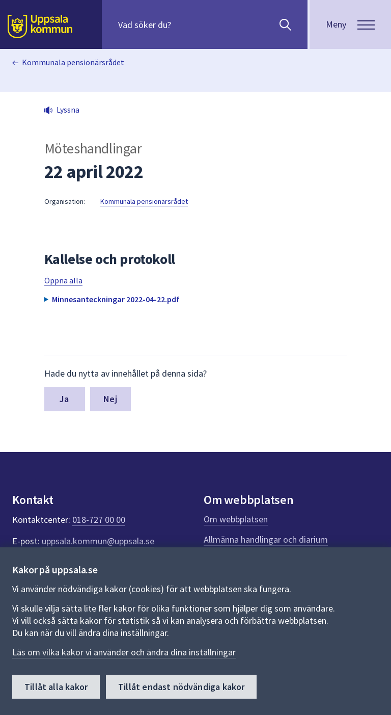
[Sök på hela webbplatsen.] (183, 24)
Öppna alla (63, 280)
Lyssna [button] (68, 109)
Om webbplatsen (236, 519)
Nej (110, 399)
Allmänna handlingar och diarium (266, 539)
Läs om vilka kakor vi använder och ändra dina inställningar (124, 652)
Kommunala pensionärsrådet (73, 62)
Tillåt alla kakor (56, 687)
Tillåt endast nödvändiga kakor (181, 687)
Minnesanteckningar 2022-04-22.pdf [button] (115, 299)
